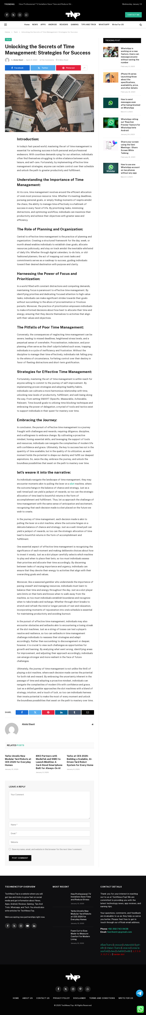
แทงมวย (126, 948)
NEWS (35, 25)
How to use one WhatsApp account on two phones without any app (130, 168)
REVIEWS (64, 25)
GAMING (75, 25)
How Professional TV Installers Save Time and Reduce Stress (81, 897)
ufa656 (120, 951)
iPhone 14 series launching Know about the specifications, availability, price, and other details (129, 81)
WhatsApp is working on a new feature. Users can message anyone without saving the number (130, 55)
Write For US (118, 25)
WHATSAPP (104, 25)
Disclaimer (79, 998)
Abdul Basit (18, 60)
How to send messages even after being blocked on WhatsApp (130, 103)
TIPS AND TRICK (88, 25)
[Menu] (5, 25)
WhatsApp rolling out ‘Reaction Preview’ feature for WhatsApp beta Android (130, 125)
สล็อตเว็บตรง (106, 945)
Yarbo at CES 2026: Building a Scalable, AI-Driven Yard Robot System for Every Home (80, 760)
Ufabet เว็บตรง (113, 948)
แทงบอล (118, 945)
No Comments (47, 60)
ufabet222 (129, 945)
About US (27, 998)
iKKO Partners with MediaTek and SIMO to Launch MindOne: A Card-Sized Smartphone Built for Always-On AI (49, 761)
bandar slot (118, 954)
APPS (43, 25)
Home (27, 25)
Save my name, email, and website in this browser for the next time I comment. (47, 849)
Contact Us (42, 998)
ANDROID (52, 25)
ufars (112, 951)
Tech (8, 39)
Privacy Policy (61, 998)
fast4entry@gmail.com (119, 932)
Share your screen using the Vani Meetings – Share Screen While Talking (130, 147)
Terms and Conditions (102, 998)
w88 (128, 951)
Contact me (133, 15)
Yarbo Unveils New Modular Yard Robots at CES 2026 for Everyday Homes (18, 760)
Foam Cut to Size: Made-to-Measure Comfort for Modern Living (80, 935)
